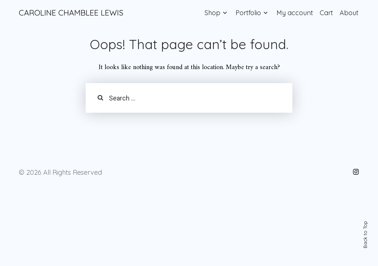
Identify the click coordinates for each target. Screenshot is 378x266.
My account (294, 12)
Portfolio (248, 12)
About (349, 12)
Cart (326, 12)
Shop (212, 12)
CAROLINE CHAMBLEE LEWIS (71, 12)
